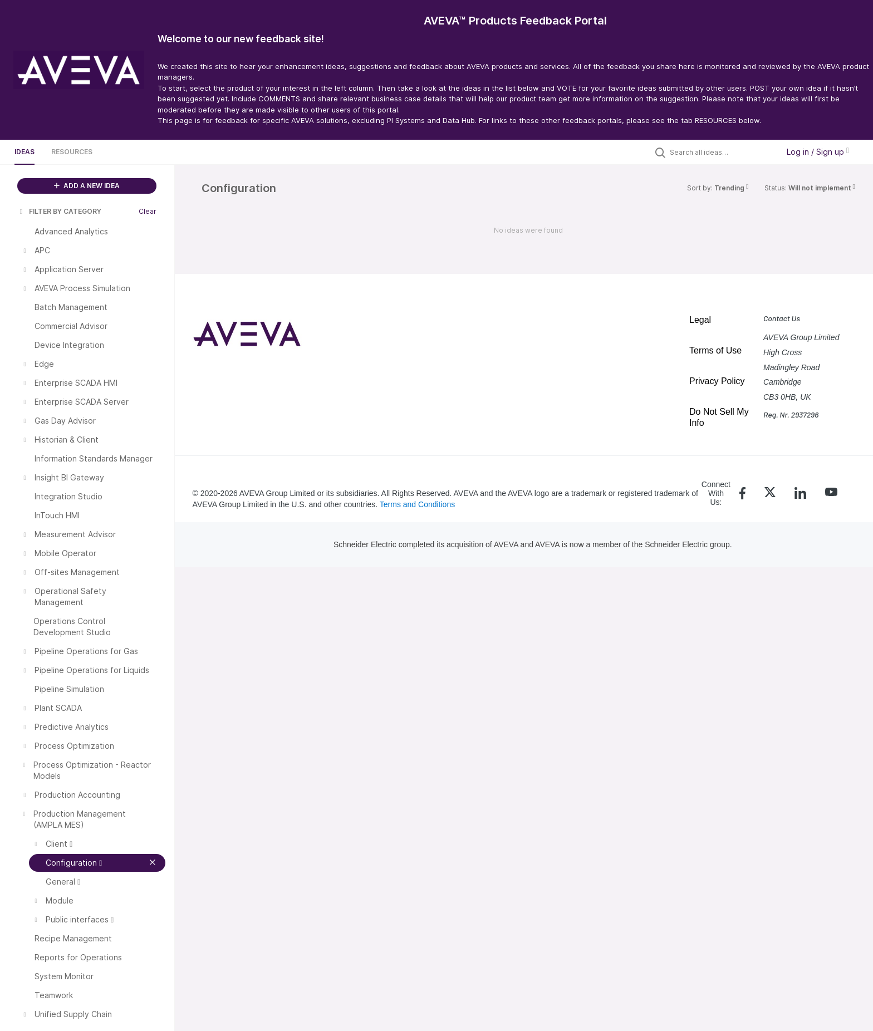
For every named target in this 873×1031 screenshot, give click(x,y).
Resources (71, 152)
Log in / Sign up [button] (818, 151)
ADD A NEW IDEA (87, 185)
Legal (700, 320)
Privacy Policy (717, 381)
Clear (147, 211)
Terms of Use (715, 350)
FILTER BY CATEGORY (59, 211)
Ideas (24, 152)
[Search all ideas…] (721, 152)
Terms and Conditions (417, 504)
